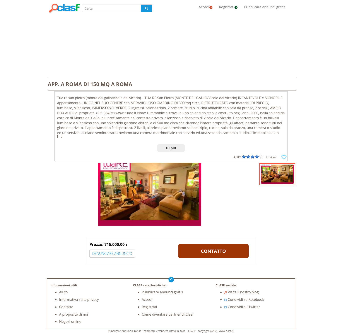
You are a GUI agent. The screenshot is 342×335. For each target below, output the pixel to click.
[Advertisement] (171, 46)
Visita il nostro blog (241, 292)
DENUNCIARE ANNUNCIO (112, 253)
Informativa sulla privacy (79, 299)
